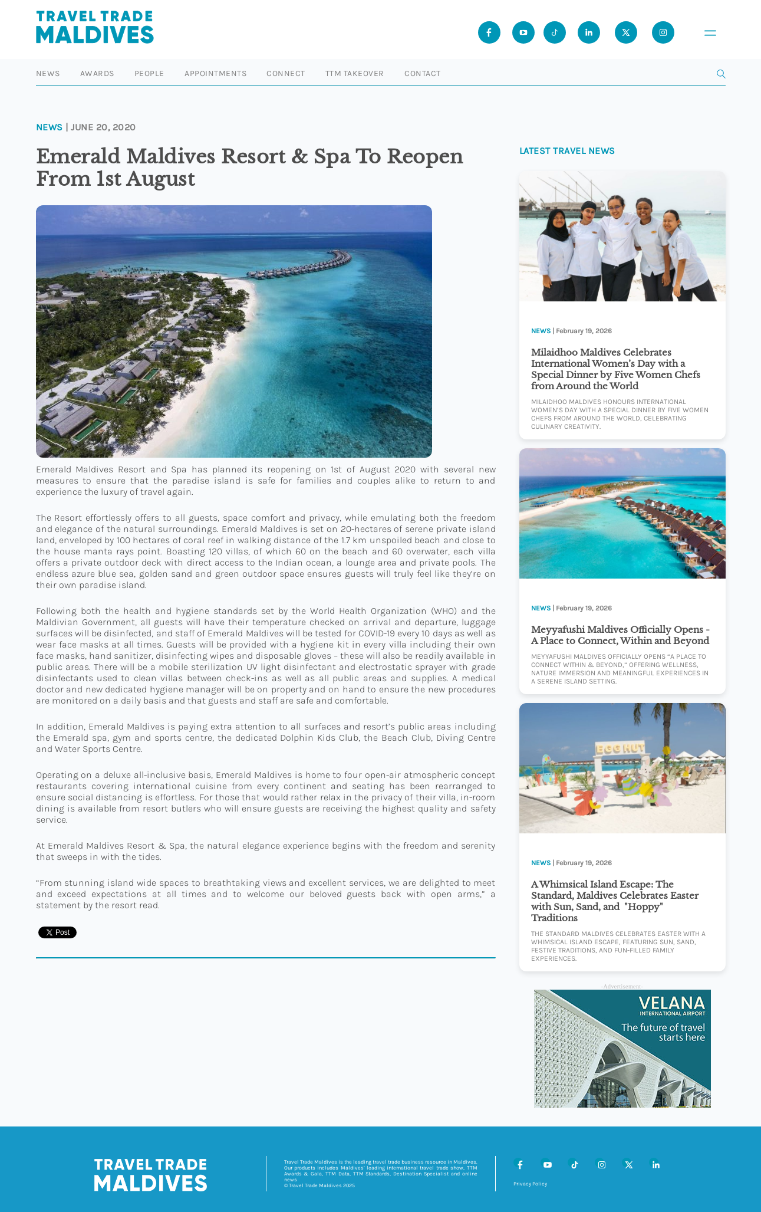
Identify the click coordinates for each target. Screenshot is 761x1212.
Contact (422, 73)
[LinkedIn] (653, 1162)
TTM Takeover (354, 73)
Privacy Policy (530, 1184)
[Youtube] (523, 32)
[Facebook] (518, 1162)
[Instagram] (599, 1162)
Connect (285, 73)
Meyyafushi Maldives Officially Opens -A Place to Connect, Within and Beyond (620, 635)
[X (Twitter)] (626, 1162)
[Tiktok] (554, 32)
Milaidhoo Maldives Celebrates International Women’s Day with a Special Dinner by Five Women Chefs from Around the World (615, 369)
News (48, 73)
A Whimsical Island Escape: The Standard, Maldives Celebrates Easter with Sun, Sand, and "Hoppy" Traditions (615, 901)
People (149, 73)
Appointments (215, 73)
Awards (97, 73)
